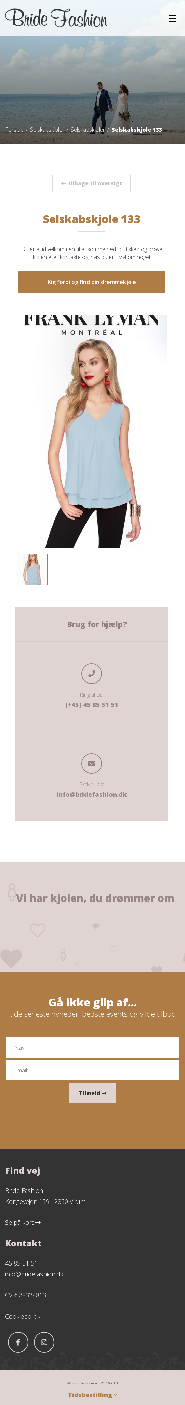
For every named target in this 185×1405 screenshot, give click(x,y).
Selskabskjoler (47, 129)
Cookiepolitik (22, 1316)
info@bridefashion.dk (91, 794)
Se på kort (23, 1222)
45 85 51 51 (21, 1263)
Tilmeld (92, 1093)
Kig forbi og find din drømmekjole (92, 282)
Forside (14, 129)
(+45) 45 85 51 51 (91, 704)
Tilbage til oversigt (91, 183)
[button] (172, 18)
